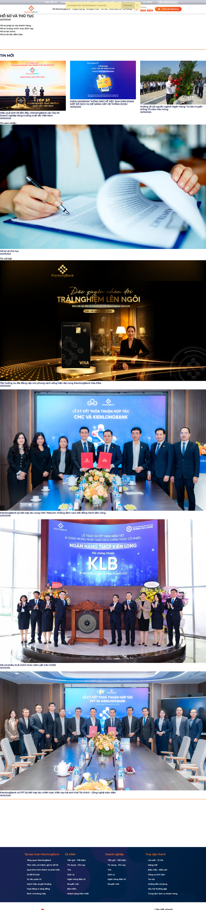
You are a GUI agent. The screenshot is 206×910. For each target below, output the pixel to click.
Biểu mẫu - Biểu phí (157, 870)
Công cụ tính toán (156, 874)
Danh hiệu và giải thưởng (39, 884)
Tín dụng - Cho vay (76, 865)
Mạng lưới (152, 865)
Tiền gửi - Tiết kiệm (76, 860)
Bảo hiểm (71, 889)
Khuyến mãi (92, 9)
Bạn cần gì (51, 2)
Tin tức (104, 9)
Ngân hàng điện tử (76, 879)
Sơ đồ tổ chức (33, 874)
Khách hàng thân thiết (78, 893)
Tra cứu (151, 879)
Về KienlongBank (61, 9)
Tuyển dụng (78, 9)
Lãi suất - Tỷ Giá (155, 860)
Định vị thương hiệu (36, 893)
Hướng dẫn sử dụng (157, 884)
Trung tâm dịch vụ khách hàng (162, 893)
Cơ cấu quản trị (34, 879)
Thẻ (69, 870)
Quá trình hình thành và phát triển (43, 870)
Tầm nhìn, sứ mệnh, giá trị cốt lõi (42, 865)
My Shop (147, 2)
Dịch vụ (70, 874)
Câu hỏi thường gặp (157, 889)
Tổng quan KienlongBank (39, 860)
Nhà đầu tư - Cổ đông (120, 9)
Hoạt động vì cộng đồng (38, 889)
